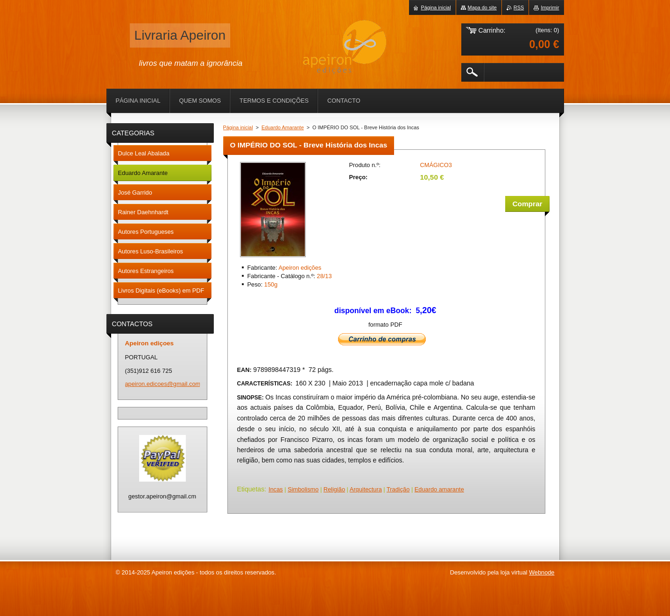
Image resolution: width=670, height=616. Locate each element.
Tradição (398, 489)
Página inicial (238, 127)
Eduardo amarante (439, 489)
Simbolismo (303, 489)
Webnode (542, 572)
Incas (275, 489)
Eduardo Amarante (282, 127)
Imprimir (550, 7)
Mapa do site (482, 7)
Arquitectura (366, 489)
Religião (334, 489)
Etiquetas (251, 489)
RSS (519, 7)
